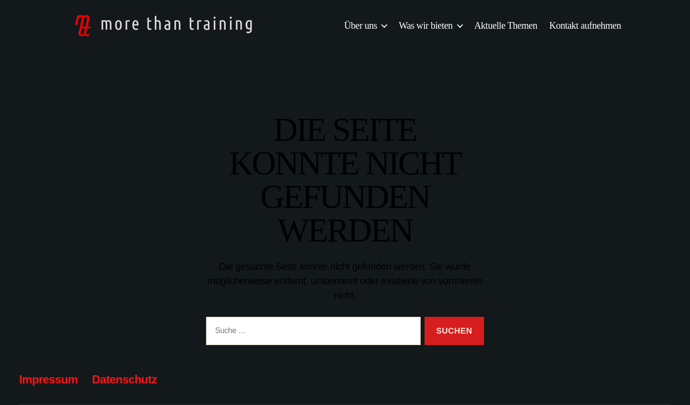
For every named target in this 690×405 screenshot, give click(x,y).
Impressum (48, 379)
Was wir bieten (425, 25)
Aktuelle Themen (506, 25)
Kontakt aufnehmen (585, 25)
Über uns (360, 25)
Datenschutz (124, 379)
